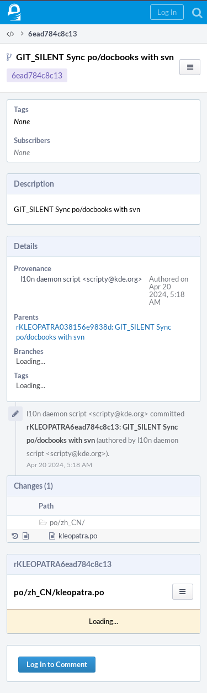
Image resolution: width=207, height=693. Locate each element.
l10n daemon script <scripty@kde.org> (81, 279)
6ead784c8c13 (37, 75)
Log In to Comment (56, 664)
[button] (167, 12)
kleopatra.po (78, 536)
